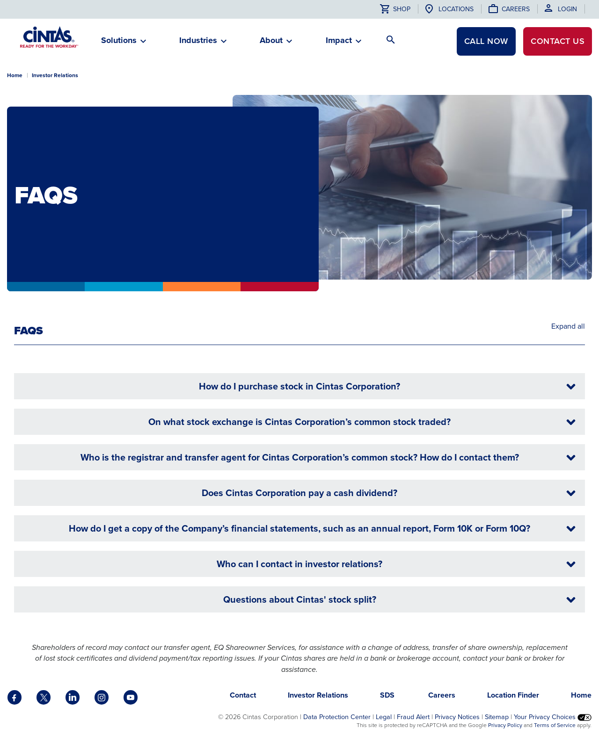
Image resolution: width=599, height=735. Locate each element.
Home (14, 75)
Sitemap (497, 717)
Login (567, 9)
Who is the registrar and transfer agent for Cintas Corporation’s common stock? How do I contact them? (329, 457)
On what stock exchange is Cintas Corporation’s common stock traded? (363, 422)
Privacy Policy (505, 725)
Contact (557, 41)
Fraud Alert (413, 717)
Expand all (568, 326)
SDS (388, 695)
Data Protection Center (337, 717)
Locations (456, 9)
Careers (516, 9)
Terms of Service (555, 725)
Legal (384, 717)
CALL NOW (486, 41)
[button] (119, 44)
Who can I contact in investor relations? (397, 564)
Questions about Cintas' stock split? (400, 599)
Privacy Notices (457, 717)
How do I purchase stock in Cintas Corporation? (388, 386)
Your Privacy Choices (553, 717)
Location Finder (513, 695)
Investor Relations (55, 75)
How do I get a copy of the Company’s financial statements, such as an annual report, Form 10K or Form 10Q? (323, 528)
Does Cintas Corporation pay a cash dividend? (390, 493)
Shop (395, 9)
